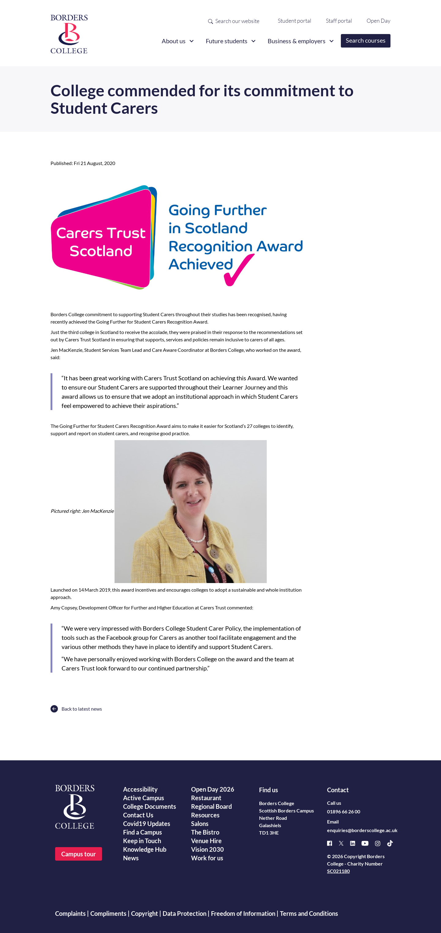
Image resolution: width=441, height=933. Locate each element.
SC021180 (338, 871)
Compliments (108, 913)
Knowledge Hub (144, 849)
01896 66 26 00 (343, 811)
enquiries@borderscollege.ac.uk (362, 830)
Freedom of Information (243, 913)
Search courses (366, 40)
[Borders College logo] (69, 31)
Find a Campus (142, 832)
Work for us (207, 858)
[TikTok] (393, 843)
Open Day (378, 20)
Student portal (294, 20)
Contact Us (138, 815)
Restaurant (206, 797)
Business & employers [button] (297, 40)
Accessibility (140, 789)
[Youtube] (368, 843)
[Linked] (355, 843)
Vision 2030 (207, 849)
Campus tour (78, 854)
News (131, 858)
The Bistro (205, 832)
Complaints (70, 913)
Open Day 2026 (212, 789)
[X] (344, 843)
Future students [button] (226, 40)
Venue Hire (206, 840)
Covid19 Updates (146, 823)
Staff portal (339, 20)
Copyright (144, 913)
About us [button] (174, 40)
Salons (200, 823)
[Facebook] (332, 843)
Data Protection (184, 913)
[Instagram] (380, 843)
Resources (205, 815)
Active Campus (143, 797)
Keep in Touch (142, 840)
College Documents (149, 806)
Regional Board (211, 806)
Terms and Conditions (309, 913)
